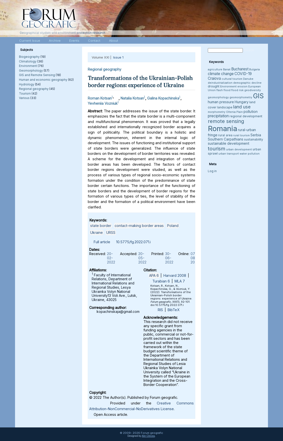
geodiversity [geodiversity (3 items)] (252, 90)
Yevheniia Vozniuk (103, 103)
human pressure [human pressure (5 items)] (221, 102)
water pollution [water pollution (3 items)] (250, 153)
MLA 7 (180, 281)
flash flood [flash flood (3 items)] (223, 90)
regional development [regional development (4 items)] (246, 116)
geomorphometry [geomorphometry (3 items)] (241, 97)
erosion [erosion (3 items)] (242, 86)
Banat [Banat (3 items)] (226, 69)
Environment (28, 66)
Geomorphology (31, 70)
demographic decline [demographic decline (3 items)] (247, 82)
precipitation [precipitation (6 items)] (218, 116)
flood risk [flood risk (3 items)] (237, 90)
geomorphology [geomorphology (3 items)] (218, 97)
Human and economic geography (43, 79)
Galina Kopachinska (163, 98)
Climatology (27, 61)
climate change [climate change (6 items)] (221, 73)
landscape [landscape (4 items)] (224, 107)
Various (24, 98)
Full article (102, 242)
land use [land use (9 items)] (242, 106)
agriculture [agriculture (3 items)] (215, 69)
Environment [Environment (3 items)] (228, 86)
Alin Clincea (148, 436)
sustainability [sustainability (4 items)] (253, 139)
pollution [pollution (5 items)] (251, 111)
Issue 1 (118, 57)
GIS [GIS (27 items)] (258, 96)
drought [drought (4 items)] (213, 86)
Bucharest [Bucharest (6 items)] (239, 69)
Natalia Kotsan (132, 98)
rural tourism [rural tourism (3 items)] (241, 135)
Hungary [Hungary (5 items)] (241, 102)
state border (100, 225)
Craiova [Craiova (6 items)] (214, 78)
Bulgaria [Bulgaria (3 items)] (254, 69)
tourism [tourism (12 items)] (216, 148)
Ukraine (96, 232)
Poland (172, 225)
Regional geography (34, 89)
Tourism (25, 93)
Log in (212, 171)
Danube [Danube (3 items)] (248, 78)
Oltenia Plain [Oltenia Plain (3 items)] (234, 112)
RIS (160, 310)
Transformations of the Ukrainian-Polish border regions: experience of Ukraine (140, 82)
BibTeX (173, 310)
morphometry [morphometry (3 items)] (216, 112)
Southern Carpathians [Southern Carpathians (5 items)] (225, 139)
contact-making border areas (139, 225)
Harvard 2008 (174, 275)
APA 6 (154, 275)
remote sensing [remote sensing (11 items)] (226, 121)
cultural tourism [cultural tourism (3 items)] (232, 78)
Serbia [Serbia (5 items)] (255, 135)
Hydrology (26, 84)
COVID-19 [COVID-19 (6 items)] (243, 73)
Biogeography (29, 57)
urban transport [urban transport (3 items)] (228, 153)
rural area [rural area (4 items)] (225, 135)
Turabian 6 (161, 281)
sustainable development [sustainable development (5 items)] (228, 143)
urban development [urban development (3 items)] (239, 149)
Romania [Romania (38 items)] (222, 128)
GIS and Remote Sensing (37, 75)
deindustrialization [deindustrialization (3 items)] (220, 82)
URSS (110, 232)
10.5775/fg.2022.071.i (133, 242)
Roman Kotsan (100, 98)
